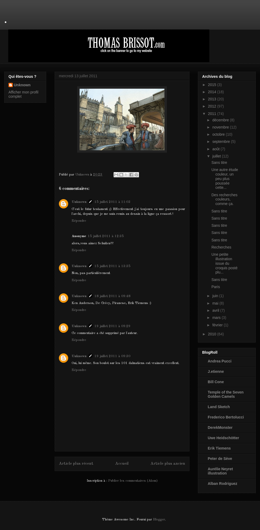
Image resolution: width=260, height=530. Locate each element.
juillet (217, 156)
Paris (215, 287)
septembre (221, 141)
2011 (212, 114)
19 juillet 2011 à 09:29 (112, 326)
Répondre (79, 221)
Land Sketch (219, 407)
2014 (212, 92)
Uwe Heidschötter (223, 438)
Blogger (159, 519)
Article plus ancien (167, 463)
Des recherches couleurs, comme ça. (224, 199)
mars (217, 317)
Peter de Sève (220, 458)
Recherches (221, 247)
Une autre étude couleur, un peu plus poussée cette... (224, 179)
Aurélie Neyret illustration (220, 471)
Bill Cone (216, 382)
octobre (219, 134)
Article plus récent (76, 463)
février (218, 325)
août (216, 149)
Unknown (79, 202)
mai (215, 303)
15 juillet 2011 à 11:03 (112, 202)
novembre (221, 127)
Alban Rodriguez (222, 483)
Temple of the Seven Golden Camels (226, 394)
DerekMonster (220, 427)
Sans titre (219, 162)
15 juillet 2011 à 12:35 (106, 236)
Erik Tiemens (219, 448)
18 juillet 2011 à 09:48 (112, 296)
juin (215, 296)
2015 (212, 85)
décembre (221, 120)
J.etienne (216, 371)
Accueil (122, 463)
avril (216, 310)
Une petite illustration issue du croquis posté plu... (224, 263)
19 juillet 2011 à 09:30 (112, 356)
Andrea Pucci (219, 361)
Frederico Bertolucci (226, 417)
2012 (212, 106)
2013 (212, 99)
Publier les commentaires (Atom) (133, 480)
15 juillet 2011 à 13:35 (112, 266)
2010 (212, 334)
